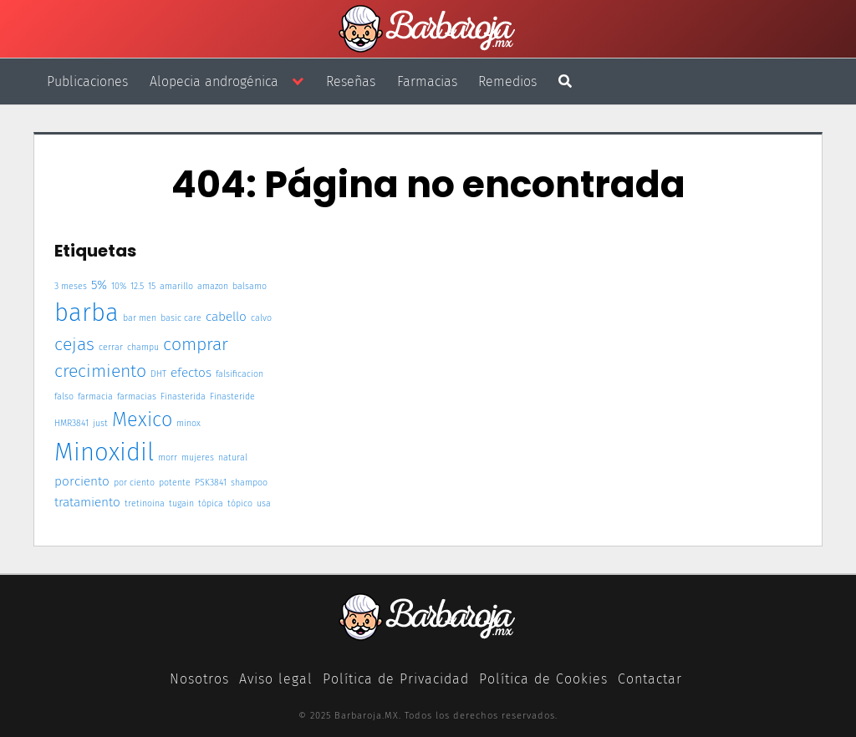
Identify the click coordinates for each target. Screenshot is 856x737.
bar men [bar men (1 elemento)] (139, 318)
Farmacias (427, 81)
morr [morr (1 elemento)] (167, 457)
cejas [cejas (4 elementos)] (74, 344)
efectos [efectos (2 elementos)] (191, 372)
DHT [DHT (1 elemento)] (158, 373)
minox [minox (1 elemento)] (188, 423)
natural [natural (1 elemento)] (232, 457)
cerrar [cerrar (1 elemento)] (111, 347)
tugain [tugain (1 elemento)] (181, 503)
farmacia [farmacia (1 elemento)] (95, 396)
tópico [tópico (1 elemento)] (239, 503)
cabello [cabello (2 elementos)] (226, 316)
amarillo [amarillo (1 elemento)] (176, 286)
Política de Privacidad (396, 679)
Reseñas (350, 81)
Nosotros (199, 679)
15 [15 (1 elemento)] (151, 286)
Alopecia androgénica (214, 81)
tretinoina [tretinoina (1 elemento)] (145, 503)
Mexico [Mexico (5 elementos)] (142, 419)
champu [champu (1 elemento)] (143, 347)
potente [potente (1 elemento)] (175, 482)
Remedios (507, 81)
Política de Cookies (543, 679)
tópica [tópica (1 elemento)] (210, 503)
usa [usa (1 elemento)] (264, 503)
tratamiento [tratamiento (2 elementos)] (87, 502)
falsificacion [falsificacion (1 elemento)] (239, 373)
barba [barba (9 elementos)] (86, 313)
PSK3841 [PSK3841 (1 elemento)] (211, 482)
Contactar (650, 679)
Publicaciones (87, 81)
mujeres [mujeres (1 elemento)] (197, 457)
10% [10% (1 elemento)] (118, 286)
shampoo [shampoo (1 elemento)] (249, 482)
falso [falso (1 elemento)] (64, 396)
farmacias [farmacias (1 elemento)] (136, 396)
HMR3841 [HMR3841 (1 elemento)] (71, 423)
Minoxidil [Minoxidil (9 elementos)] (104, 452)
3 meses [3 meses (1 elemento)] (70, 286)
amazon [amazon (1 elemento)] (212, 286)
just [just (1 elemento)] (100, 423)
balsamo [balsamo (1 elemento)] (249, 286)
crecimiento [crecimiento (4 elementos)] (100, 371)
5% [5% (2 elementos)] (99, 284)
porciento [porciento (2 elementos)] (82, 481)
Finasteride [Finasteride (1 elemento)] (232, 396)
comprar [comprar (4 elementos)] (195, 344)
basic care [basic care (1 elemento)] (180, 318)
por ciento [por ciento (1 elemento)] (134, 482)
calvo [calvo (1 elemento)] (261, 318)
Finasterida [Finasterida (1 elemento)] (183, 396)
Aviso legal (276, 679)
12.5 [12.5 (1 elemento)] (137, 286)
